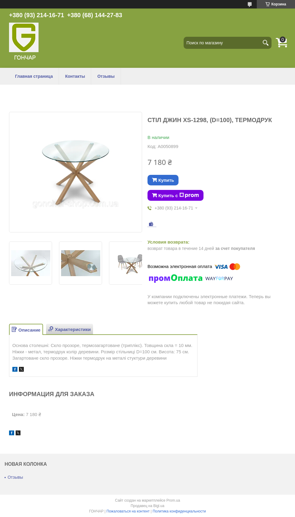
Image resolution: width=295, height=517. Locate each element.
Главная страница (34, 76)
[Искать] (265, 43)
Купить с (178, 195)
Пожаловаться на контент (128, 511)
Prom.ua (173, 500)
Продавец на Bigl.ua (147, 506)
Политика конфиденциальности (179, 511)
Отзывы (105, 76)
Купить (166, 180)
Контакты (75, 76)
